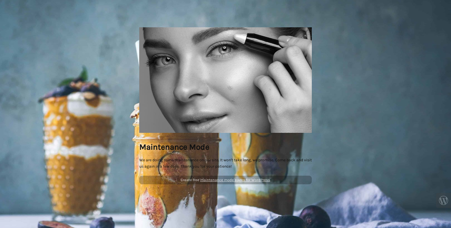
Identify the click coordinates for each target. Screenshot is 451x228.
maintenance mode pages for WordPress (235, 180)
